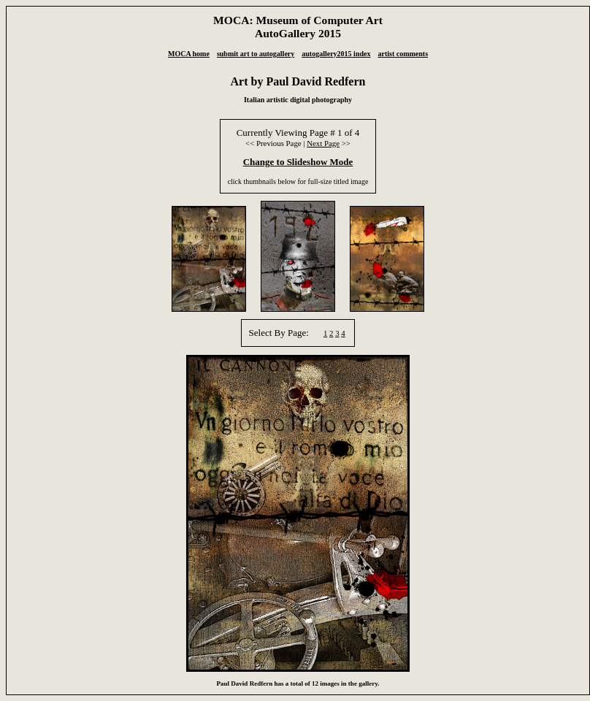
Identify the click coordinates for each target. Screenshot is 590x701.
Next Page (323, 143)
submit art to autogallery (255, 54)
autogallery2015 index (336, 54)
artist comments (403, 54)
